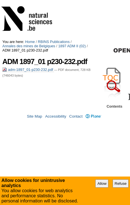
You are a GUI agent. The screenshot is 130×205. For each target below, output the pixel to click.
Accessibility (55, 113)
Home (30, 2)
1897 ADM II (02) (16, 6)
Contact (75, 113)
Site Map (34, 113)
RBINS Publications (54, 2)
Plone (93, 113)
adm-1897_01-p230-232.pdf (28, 26)
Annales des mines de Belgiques (99, 2)
